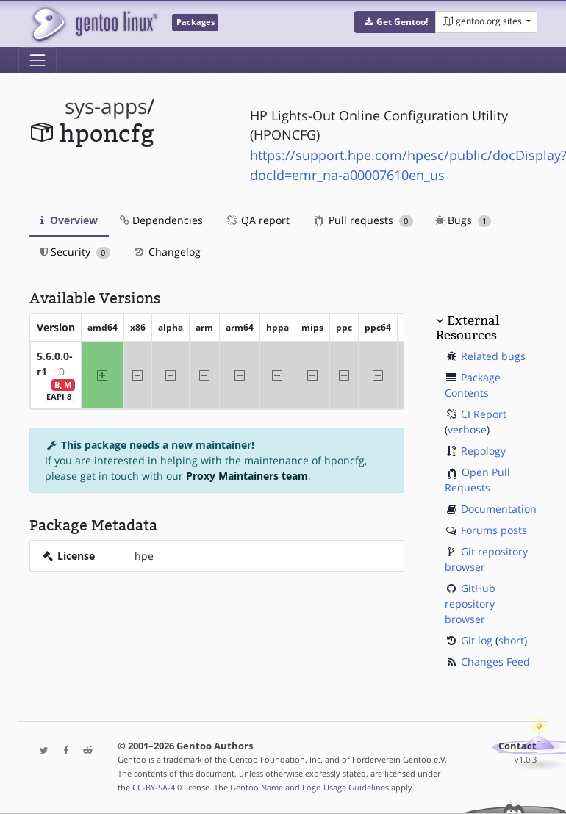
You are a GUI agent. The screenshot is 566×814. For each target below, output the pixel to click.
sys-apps (106, 106)
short (511, 640)
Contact (517, 746)
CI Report (483, 414)
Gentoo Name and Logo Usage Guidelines (309, 787)
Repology (483, 451)
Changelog (166, 252)
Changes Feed (495, 662)
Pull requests (364, 220)
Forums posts (494, 530)
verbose (467, 429)
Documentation (499, 509)
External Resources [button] (467, 327)
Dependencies (161, 220)
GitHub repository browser (470, 603)
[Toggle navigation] (37, 60)
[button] (395, 22)
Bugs (463, 220)
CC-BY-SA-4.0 (157, 787)
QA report (257, 220)
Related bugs (493, 356)
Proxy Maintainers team (247, 476)
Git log (476, 640)
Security (75, 252)
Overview (69, 220)
